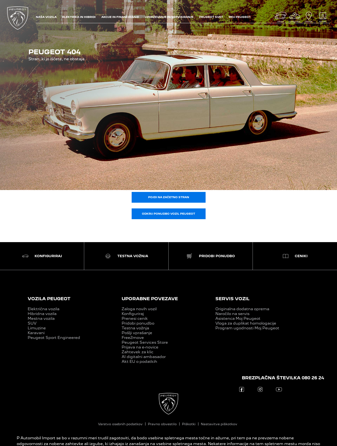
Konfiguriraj (133, 313)
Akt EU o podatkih (139, 361)
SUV (32, 323)
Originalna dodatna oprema (242, 309)
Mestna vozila (41, 318)
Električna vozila (43, 309)
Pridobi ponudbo (138, 323)
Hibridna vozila (42, 313)
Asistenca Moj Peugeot (237, 318)
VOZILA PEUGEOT (49, 298)
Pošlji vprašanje (137, 333)
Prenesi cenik (135, 318)
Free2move (133, 337)
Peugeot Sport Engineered (54, 337)
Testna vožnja (135, 328)
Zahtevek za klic (137, 352)
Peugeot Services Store (145, 342)
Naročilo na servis (232, 313)
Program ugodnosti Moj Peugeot (247, 328)
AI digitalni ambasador (144, 356)
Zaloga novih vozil (139, 309)
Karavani (36, 333)
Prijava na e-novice (140, 347)
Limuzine (37, 328)
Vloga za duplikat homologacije (245, 323)
